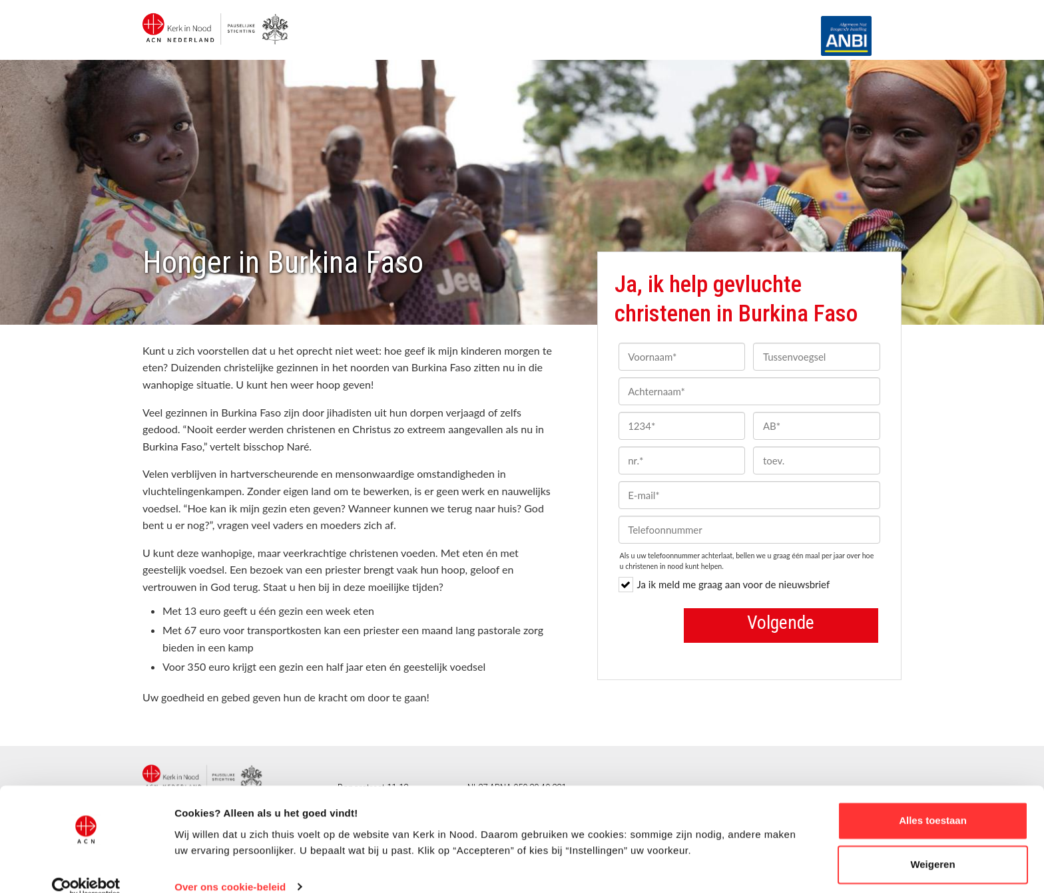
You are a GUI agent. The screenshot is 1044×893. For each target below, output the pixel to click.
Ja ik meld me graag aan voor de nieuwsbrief (724, 585)
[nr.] (682, 460)
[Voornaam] (682, 357)
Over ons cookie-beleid (230, 866)
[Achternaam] (750, 391)
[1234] (682, 426)
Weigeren (932, 844)
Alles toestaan (933, 800)
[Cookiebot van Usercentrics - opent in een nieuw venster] (86, 867)
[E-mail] (750, 495)
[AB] (816, 426)
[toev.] (816, 460)
